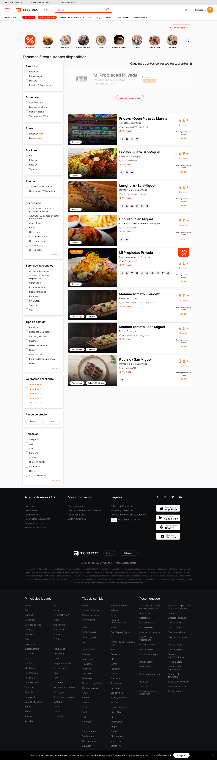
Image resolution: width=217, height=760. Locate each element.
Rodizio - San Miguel (135, 359)
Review (185, 301)
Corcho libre (35, 282)
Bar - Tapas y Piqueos (121, 632)
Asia (31, 443)
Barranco (33, 452)
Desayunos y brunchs (149, 632)
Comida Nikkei (36, 250)
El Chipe (57, 639)
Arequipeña (116, 721)
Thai (84, 716)
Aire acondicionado (39, 271)
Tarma (28, 711)
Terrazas (143, 686)
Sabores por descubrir (178, 681)
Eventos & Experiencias (41, 85)
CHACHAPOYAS (37, 461)
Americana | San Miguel (130, 122)
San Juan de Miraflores (64, 687)
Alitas (85, 692)
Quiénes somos (32, 514)
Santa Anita (30, 697)
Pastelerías (87, 673)
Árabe (113, 731)
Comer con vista (37, 241)
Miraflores (30, 668)
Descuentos (29, 17)
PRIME (108, 17)
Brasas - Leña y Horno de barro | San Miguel (139, 223)
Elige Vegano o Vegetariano (146, 638)
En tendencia (122, 17)
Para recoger (35, 76)
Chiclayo (29, 629)
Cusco (28, 639)
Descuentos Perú (38, 107)
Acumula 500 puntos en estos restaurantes (44, 217)
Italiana (32, 340)
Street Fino (116, 745)
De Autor (86, 745)
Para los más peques (149, 654)
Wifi (31, 309)
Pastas (114, 649)
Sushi (113, 627)
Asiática (115, 673)
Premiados (144, 666)
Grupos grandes (147, 644)
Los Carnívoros (146, 649)
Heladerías (116, 688)
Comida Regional (90, 688)
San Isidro (29, 687)
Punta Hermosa (32, 682)
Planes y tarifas (75, 506)
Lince (56, 658)
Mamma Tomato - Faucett (139, 294)
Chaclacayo (59, 624)
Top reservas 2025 (38, 116)
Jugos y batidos (118, 697)
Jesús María (59, 648)
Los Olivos (29, 663)
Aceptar (181, 755)
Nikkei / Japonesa (38, 345)
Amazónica (116, 683)
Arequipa (33, 439)
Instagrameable (175, 644)
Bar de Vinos (117, 692)
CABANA (33, 457)
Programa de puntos (34, 523)
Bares (32, 227)
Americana (87, 663)
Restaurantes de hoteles (151, 674)
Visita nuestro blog (77, 518)
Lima (27, 658)
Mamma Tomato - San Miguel (142, 327)
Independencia (32, 648)
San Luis (29, 692)
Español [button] (128, 553)
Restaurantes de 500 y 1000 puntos (76, 17)
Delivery (33, 80)
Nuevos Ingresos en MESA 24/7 (148, 692)
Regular (33, 164)
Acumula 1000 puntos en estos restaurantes (41, 210)
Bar (31, 155)
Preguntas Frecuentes (35, 527)
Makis (32, 363)
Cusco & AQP (174, 627)
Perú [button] (108, 553)
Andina (85, 697)
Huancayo (30, 644)
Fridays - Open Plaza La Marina (143, 118)
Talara (56, 706)
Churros (86, 726)
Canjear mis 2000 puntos (42, 191)
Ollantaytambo (60, 668)
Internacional (35, 354)
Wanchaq (29, 721)
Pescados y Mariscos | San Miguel (135, 257)
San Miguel (58, 692)
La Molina (29, 653)
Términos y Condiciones (122, 510)
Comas (56, 634)
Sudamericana (89, 731)
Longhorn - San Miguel (137, 185)
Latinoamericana (119, 707)
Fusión (32, 349)
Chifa (113, 659)
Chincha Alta (59, 629)
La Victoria (58, 653)
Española (115, 702)
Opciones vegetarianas (93, 683)
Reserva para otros (77, 514)
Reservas (33, 71)
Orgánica (86, 668)
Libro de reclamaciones (125, 519)
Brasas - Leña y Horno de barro (123, 643)
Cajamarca (34, 466)
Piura (55, 672)
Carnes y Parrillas (37, 336)
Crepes (114, 726)
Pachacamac (31, 672)
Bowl (84, 712)
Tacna (28, 706)
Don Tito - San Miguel (136, 219)
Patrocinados (174, 691)
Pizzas (114, 637)
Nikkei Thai (116, 712)
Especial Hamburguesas (179, 637)
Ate (31, 448)
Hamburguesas (89, 637)
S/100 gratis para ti (47, 17)
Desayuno (115, 654)
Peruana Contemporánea (42, 358)
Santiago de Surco (34, 701)
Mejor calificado (11, 17)
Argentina (87, 721)
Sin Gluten (34, 300)
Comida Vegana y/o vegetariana (39, 277)
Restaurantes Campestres (174, 668)
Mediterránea (88, 649)
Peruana (33, 327)
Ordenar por (180, 27)
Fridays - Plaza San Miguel (139, 152)
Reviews (185, 125)
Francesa (115, 678)
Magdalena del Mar (62, 663)
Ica (54, 644)
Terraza (33, 169)
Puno (55, 677)
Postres (86, 654)
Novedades (30, 506)
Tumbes (29, 716)
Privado (33, 160)
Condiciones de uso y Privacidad (96, 562)
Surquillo (57, 701)
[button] (13, 2)
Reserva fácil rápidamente (37, 518)
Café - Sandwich (90, 632)
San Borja (58, 682)
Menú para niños (37, 291)
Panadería (116, 668)
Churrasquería (89, 741)
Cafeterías (34, 232)
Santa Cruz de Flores (63, 697)
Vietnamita (116, 741)
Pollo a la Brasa (175, 661)
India (84, 707)
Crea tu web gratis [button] (67, 2)
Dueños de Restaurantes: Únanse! (84, 510)
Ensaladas (87, 678)
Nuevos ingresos (140, 17)
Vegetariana (88, 659)
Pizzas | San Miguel (128, 298)
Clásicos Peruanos (38, 236)
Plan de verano (36, 111)
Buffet (114, 663)
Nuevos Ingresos (176, 649)
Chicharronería (118, 736)
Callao (32, 471)
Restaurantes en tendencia (176, 675)
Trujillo (56, 711)
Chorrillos (29, 634)
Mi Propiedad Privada (136, 252)
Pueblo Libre (31, 677)
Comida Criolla (36, 102)
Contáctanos (31, 510)
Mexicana (86, 702)
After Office (35, 223)
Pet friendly (35, 296)
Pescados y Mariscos (40, 331)
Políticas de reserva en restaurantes (128, 514)
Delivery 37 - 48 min (96, 383)
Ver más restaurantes (130, 98)
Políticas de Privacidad (121, 506)
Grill (112, 716)
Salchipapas (88, 736)
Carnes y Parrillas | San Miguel (133, 189)
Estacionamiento (37, 287)
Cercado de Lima (37, 475)
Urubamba (58, 716)
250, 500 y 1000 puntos (41, 186)
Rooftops (143, 681)
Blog (98, 17)
